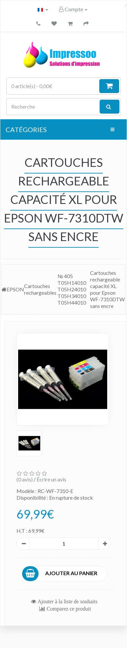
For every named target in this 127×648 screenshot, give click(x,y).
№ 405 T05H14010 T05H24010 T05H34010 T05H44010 (71, 289)
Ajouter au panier (59, 573)
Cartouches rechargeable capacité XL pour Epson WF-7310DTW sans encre (107, 289)
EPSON (15, 289)
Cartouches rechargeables (40, 289)
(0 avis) (24, 479)
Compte (73, 9)
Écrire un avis (51, 479)
